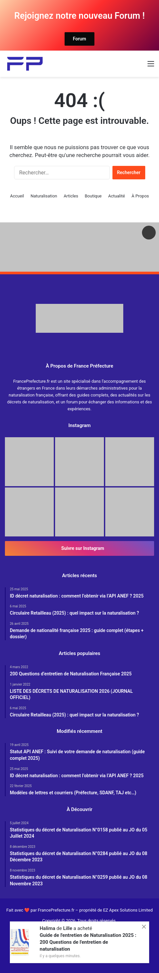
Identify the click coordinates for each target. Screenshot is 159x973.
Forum (79, 38)
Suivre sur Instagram (79, 548)
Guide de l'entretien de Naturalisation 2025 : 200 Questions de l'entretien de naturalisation (88, 942)
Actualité (116, 195)
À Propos (140, 195)
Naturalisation (43, 195)
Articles (71, 195)
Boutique (93, 195)
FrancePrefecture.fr (56, 910)
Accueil (17, 195)
